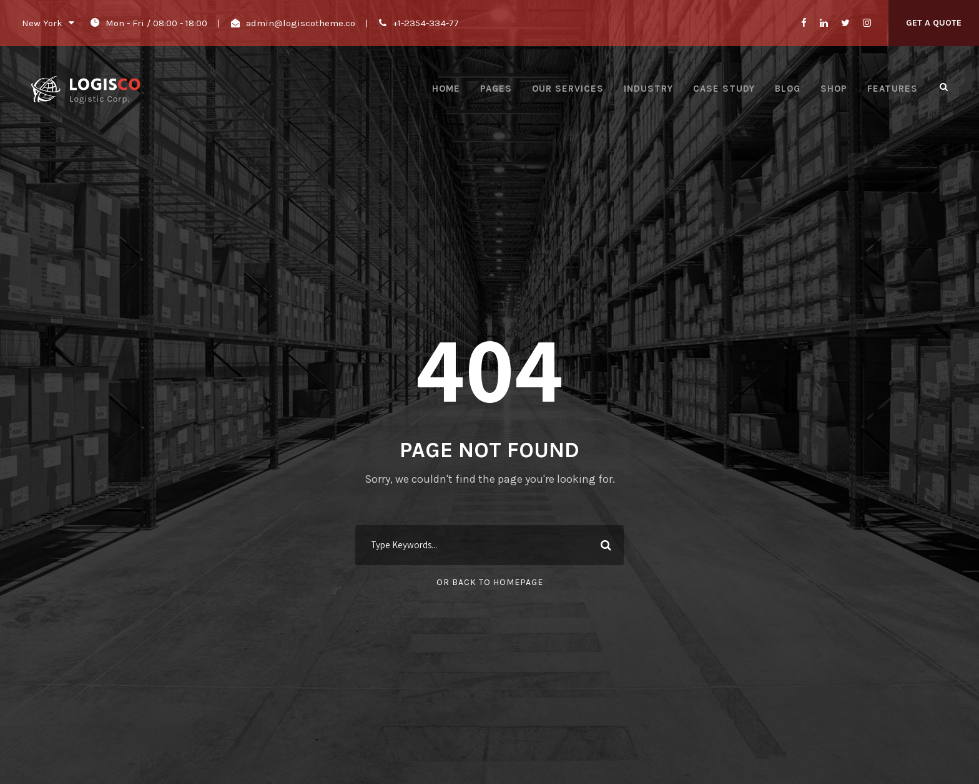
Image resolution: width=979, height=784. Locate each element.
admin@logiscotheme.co (300, 23)
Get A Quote (934, 22)
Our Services (568, 88)
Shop (833, 88)
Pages (496, 88)
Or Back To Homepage (489, 582)
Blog (787, 88)
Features (892, 88)
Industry (648, 88)
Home (446, 88)
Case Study (724, 88)
